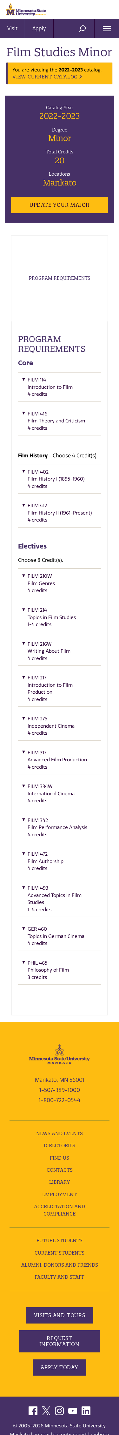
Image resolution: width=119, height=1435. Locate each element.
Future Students (59, 1240)
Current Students (59, 1253)
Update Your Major (59, 205)
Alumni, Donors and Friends (59, 1265)
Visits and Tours (59, 1315)
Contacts (60, 1170)
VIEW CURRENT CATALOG (45, 77)
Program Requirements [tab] (59, 278)
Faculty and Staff (59, 1277)
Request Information (59, 1341)
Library (59, 1182)
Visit (12, 28)
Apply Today (59, 1367)
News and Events (59, 1133)
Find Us (59, 1158)
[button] (59, 389)
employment (59, 1194)
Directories (59, 1145)
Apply (39, 28)
